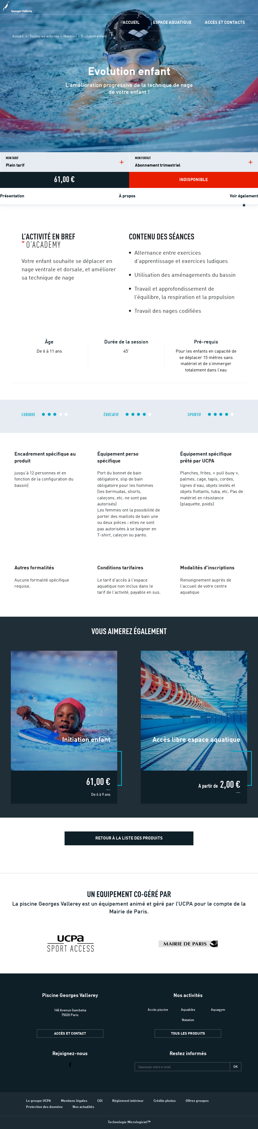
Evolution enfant (94, 36)
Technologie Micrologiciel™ (129, 1122)
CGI (100, 1101)
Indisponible (193, 180)
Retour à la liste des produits (129, 838)
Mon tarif (65, 162)
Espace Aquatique (172, 23)
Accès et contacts (225, 23)
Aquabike (188, 1009)
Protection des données (44, 1107)
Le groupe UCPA (38, 1101)
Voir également (244, 196)
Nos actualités (83, 1107)
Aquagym (218, 1009)
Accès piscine (158, 1009)
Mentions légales (74, 1101)
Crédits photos (165, 1101)
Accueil (131, 23)
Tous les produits (188, 1033)
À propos (127, 196)
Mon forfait (194, 162)
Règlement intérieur (128, 1101)
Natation (70, 36)
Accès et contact (70, 1033)
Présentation (12, 196)
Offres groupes (197, 1101)
